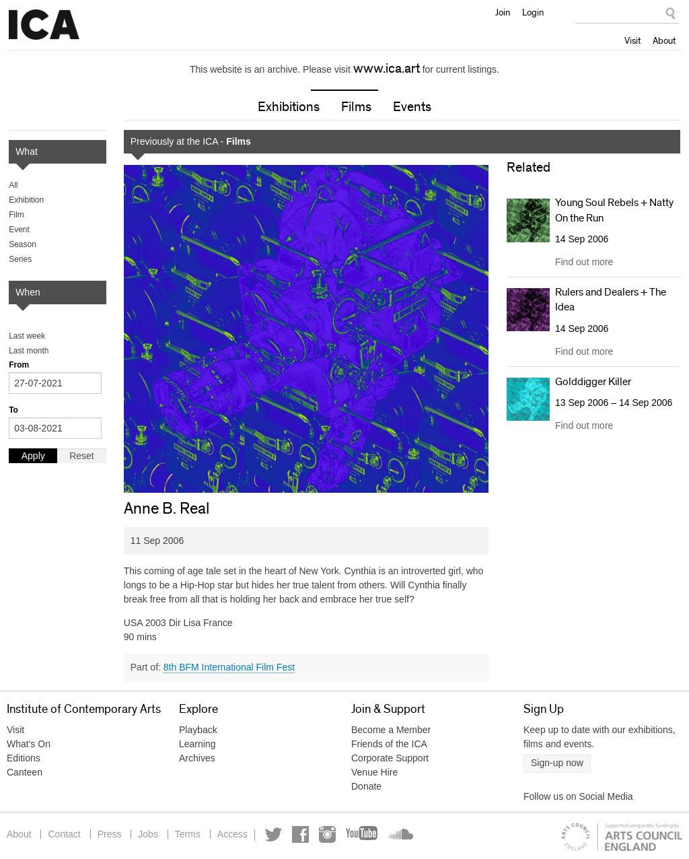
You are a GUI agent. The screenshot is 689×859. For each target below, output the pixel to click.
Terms (188, 834)
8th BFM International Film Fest (229, 667)
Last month (28, 350)
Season (22, 244)
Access (232, 834)
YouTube (362, 834)
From (19, 365)
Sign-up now (557, 762)
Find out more (584, 261)
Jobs (148, 834)
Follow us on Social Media (578, 796)
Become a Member (391, 729)
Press (110, 834)
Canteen (24, 772)
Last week (27, 336)
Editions (23, 758)
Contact (64, 834)
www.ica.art (386, 68)
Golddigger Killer (593, 381)
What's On (28, 743)
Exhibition (26, 200)
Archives (197, 758)
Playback (198, 729)
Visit (632, 40)
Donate (366, 786)
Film (16, 214)
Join (502, 12)
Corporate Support (390, 758)
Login (533, 12)
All (13, 185)
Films (356, 107)
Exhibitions (289, 107)
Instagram (327, 834)
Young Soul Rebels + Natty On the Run (614, 210)
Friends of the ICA (389, 743)
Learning (197, 743)
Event (19, 229)
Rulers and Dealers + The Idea (610, 299)
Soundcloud (399, 834)
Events (412, 107)
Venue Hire (374, 772)
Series (20, 259)
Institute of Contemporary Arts (44, 24)
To (13, 410)
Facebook (300, 834)
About (664, 40)
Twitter (273, 834)
